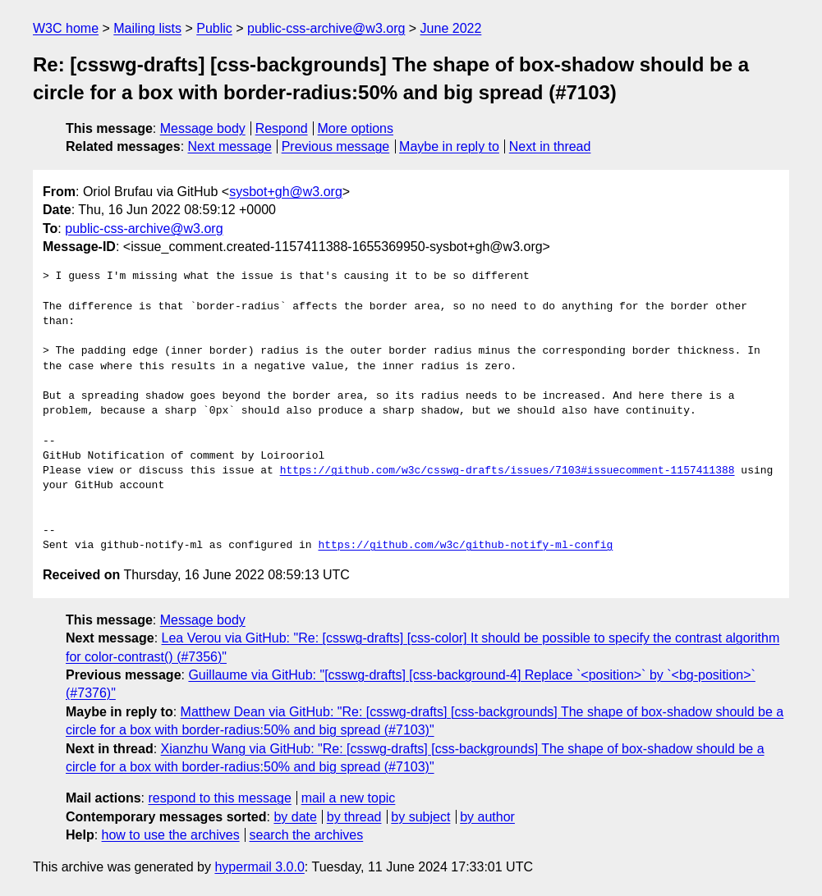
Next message (230, 146)
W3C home (66, 28)
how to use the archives (171, 835)
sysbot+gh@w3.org (285, 192)
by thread (354, 817)
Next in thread (550, 146)
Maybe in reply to (449, 146)
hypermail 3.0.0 (259, 867)
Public (214, 28)
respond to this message (219, 798)
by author (487, 817)
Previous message (336, 146)
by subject (420, 817)
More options (356, 128)
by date (294, 817)
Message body (203, 128)
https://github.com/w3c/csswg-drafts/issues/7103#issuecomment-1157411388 (507, 471)
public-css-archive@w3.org (326, 28)
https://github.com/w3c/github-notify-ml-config (465, 545)
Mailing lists (147, 28)
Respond (281, 128)
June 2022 (451, 28)
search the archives (307, 835)
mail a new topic (348, 798)
